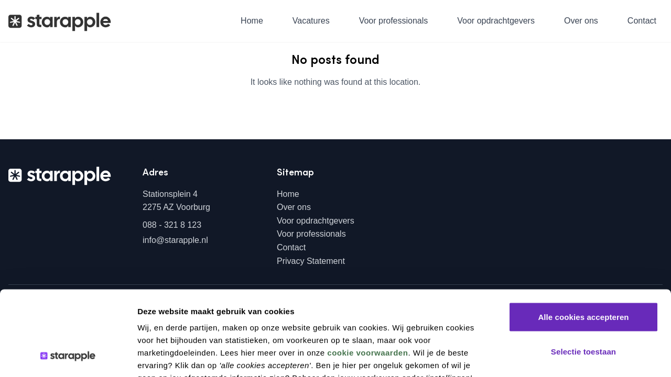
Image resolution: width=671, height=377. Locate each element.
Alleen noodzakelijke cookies (583, 308)
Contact (641, 20)
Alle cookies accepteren (583, 239)
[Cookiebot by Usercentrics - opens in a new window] (68, 356)
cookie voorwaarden (367, 275)
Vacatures (311, 20)
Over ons (581, 20)
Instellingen (559, 356)
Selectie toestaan (583, 274)
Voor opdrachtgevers (496, 20)
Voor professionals (393, 20)
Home (252, 20)
